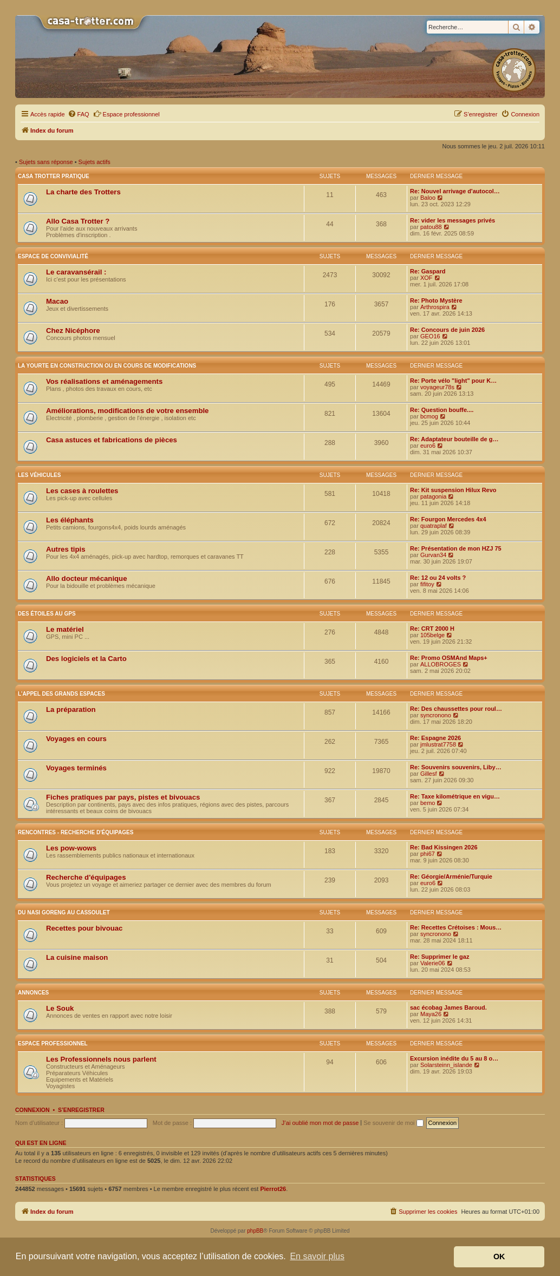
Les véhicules (39, 475)
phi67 (427, 853)
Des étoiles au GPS (47, 614)
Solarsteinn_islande (446, 1065)
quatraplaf (433, 525)
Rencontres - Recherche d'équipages (75, 832)
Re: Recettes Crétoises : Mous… (456, 927)
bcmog (429, 416)
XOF (426, 277)
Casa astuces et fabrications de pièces (111, 440)
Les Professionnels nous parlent (101, 1059)
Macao (57, 301)
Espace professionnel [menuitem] (126, 113)
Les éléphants (70, 520)
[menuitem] (78, 114)
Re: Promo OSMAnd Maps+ (448, 658)
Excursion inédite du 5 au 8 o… (454, 1058)
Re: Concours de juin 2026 (447, 329)
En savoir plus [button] (317, 1256)
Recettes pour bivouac (84, 928)
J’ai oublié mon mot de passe (320, 1123)
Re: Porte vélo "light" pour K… (453, 380)
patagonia (433, 496)
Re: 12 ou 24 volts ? (438, 577)
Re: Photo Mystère (436, 300)
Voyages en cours (76, 739)
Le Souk (60, 1008)
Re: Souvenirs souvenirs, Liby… (456, 767)
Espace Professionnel (53, 1043)
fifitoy (427, 584)
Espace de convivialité (53, 256)
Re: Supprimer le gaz (439, 956)
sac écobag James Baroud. (448, 1007)
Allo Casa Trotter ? (77, 221)
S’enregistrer (81, 1110)
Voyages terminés (76, 768)
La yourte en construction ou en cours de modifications (107, 366)
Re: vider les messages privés (452, 220)
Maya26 (430, 1014)
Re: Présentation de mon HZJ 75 (456, 548)
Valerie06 (432, 963)
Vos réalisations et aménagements (104, 381)
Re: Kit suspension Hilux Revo (453, 490)
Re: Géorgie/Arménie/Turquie (451, 876)
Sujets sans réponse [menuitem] (46, 162)
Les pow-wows (71, 848)
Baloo (427, 197)
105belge (432, 635)
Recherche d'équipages (86, 877)
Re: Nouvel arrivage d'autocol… (455, 191)
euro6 (427, 445)
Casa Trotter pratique (53, 176)
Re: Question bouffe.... (441, 410)
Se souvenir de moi (393, 1123)
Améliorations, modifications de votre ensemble (127, 411)
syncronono (435, 715)
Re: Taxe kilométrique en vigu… (455, 796)
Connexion (32, 1110)
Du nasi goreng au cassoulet (64, 912)
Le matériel (65, 629)
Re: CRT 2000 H (432, 628)
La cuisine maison (77, 957)
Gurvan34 (433, 555)
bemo (427, 803)
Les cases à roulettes (82, 491)
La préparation (71, 709)
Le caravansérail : (76, 272)
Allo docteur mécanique (86, 578)
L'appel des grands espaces (61, 694)
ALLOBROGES (440, 664)
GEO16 (430, 336)
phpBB (255, 1231)
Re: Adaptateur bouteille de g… (454, 439)
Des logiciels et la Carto (86, 659)
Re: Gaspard (427, 271)
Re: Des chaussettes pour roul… (456, 708)
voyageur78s (437, 387)
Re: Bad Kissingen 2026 (444, 847)
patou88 (431, 227)
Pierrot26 (273, 1189)
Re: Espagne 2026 (435, 738)
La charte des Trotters (83, 192)
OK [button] (499, 1256)
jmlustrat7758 (438, 744)
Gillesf (428, 773)
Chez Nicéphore (73, 330)
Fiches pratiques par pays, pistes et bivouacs (123, 797)
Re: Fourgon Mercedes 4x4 (448, 519)
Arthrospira (435, 307)
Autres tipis (66, 549)
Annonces (33, 993)
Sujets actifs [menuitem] (94, 162)
